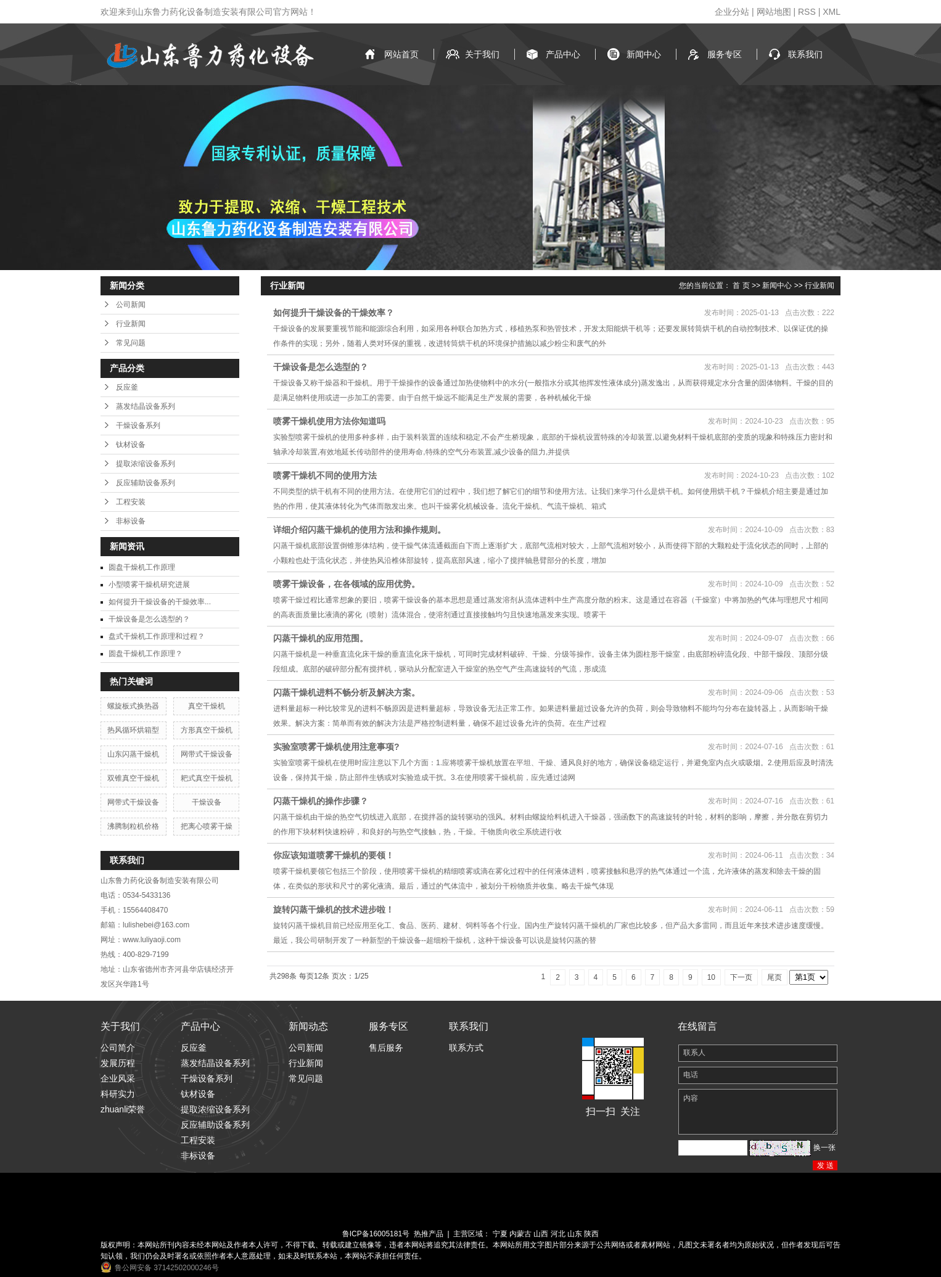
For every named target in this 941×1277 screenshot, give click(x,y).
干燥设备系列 (138, 425)
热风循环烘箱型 (133, 730)
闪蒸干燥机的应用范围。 (320, 638)
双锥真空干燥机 (133, 778)
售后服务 (386, 1048)
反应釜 (127, 387)
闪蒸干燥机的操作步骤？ (320, 801)
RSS (807, 12)
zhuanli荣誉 (123, 1109)
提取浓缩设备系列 (145, 463)
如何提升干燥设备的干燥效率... (160, 601)
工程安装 (131, 502)
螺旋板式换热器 (133, 706)
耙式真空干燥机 (206, 778)
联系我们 (805, 54)
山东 (574, 1234)
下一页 (741, 977)
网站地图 (774, 12)
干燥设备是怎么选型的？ (149, 619)
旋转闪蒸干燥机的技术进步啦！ (333, 909)
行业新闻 (131, 323)
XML (831, 12)
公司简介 (118, 1048)
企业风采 (118, 1078)
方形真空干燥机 (206, 730)
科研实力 (118, 1094)
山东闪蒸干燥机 (133, 754)
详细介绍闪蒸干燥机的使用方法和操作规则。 (359, 530)
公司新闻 (131, 304)
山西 (540, 1234)
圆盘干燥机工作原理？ (146, 653)
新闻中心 (644, 54)
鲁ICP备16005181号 (375, 1234)
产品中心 (563, 54)
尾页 (774, 977)
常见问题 (131, 343)
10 (711, 977)
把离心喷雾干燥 (206, 826)
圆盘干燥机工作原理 (142, 567)
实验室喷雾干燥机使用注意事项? (336, 747)
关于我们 (482, 54)
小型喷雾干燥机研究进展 (149, 584)
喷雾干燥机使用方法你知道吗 (329, 421)
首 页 (741, 285)
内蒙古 (520, 1234)
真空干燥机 (206, 706)
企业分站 (732, 12)
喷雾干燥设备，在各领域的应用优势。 (346, 584)
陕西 (591, 1234)
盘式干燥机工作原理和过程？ (157, 636)
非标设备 (131, 521)
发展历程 (118, 1063)
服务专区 (724, 54)
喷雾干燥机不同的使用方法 (325, 475)
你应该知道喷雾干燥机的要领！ (333, 855)
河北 (558, 1234)
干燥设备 (206, 802)
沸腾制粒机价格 (133, 826)
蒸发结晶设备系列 (145, 406)
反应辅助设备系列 (145, 482)
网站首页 (401, 54)
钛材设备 (131, 444)
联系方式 (466, 1048)
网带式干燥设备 (206, 754)
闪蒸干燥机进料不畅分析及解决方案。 (346, 692)
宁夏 (500, 1234)
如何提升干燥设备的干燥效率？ (333, 313)
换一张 (824, 1147)
